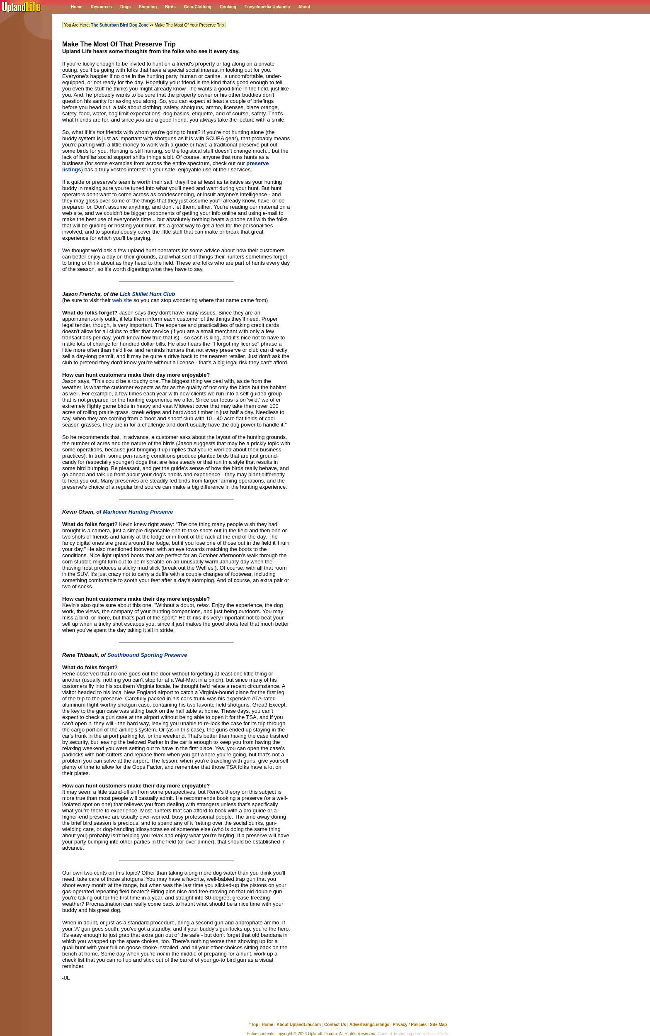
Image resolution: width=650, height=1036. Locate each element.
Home (76, 7)
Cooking (228, 7)
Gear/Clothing (197, 7)
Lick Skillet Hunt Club (147, 294)
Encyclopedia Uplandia (267, 7)
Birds (170, 7)
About (304, 7)
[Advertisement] (176, 1005)
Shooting (148, 7)
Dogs (125, 7)
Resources (101, 7)
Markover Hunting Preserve (138, 512)
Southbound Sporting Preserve (147, 655)
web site (122, 300)
